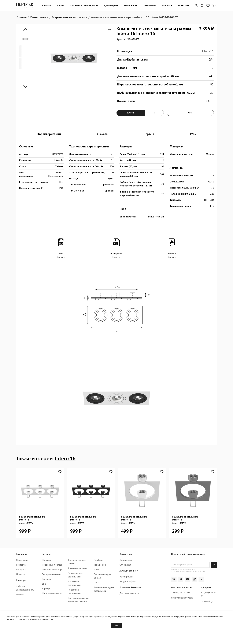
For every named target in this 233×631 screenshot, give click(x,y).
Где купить (21, 570)
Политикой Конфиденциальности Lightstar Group (188, 571)
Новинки (46, 560)
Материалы (130, 5)
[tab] (49, 134)
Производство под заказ (84, 5)
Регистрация (126, 577)
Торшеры (46, 589)
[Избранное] (208, 6)
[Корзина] (214, 6)
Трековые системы (77, 568)
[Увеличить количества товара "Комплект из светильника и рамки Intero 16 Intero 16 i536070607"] (161, 113)
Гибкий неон (100, 565)
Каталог (46, 5)
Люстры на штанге (51, 574)
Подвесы (46, 579)
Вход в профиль (127, 581)
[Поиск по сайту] (202, 6)
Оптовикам (125, 565)
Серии (60, 5)
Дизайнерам (111, 5)
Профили (98, 560)
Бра (44, 584)
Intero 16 (207, 51)
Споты (97, 583)
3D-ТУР (20, 594)
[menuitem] (46, 5)
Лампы (97, 570)
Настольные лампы (52, 593)
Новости (167, 5)
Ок (116, 625)
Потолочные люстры (52, 570)
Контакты (183, 5)
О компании (149, 5)
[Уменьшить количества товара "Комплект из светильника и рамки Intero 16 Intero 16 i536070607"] (147, 113)
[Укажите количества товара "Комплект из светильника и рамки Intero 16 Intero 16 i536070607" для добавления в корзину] (154, 113)
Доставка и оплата (129, 593)
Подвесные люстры (52, 565)
